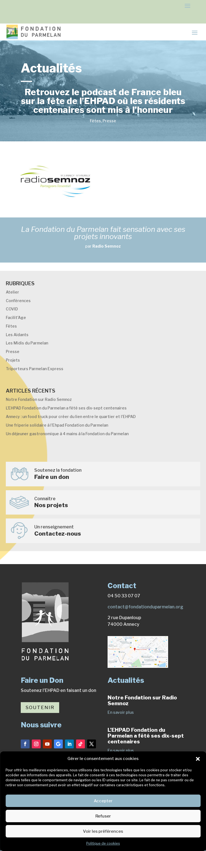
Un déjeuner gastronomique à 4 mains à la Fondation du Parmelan (67, 433)
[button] (197, 759)
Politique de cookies (103, 843)
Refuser (103, 816)
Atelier (12, 292)
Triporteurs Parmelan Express (34, 368)
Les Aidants (17, 334)
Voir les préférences (103, 831)
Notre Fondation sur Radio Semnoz (39, 399)
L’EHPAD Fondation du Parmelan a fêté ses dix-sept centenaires (66, 408)
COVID (12, 309)
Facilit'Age (16, 317)
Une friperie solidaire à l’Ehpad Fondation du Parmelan (57, 425)
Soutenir (39, 707)
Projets (13, 360)
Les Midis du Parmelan (27, 343)
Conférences (18, 300)
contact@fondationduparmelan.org (145, 606)
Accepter (103, 800)
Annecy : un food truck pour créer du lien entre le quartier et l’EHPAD (71, 416)
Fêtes (95, 120)
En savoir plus (121, 712)
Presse (109, 120)
